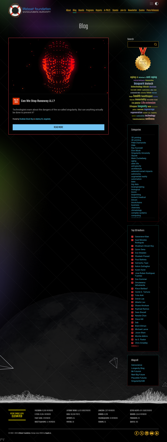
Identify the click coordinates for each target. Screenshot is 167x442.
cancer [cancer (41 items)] (139, 90)
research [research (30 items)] (145, 113)
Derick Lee (139, 299)
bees (133, 181)
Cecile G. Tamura (142, 292)
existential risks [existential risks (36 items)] (135, 93)
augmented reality (139, 176)
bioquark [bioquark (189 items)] (139, 84)
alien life (135, 163)
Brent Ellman (140, 326)
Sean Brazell (140, 312)
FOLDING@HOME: (103, 418)
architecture (136, 168)
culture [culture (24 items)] (151, 90)
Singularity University (140, 153)
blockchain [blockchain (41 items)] (152, 87)
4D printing (136, 140)
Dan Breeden (140, 253)
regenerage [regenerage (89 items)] (149, 109)
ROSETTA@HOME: (40, 422)
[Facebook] (137, 433)
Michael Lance (141, 329)
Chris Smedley (141, 343)
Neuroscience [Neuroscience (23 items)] (154, 107)
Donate (115, 10)
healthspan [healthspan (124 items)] (147, 96)
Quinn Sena (140, 249)
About (68, 10)
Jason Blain (140, 332)
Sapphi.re (48, 433)
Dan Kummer (141, 279)
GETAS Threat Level (17, 415)
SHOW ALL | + (135, 346)
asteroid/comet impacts (141, 171)
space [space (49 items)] (134, 116)
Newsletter (132, 10)
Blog (74, 10)
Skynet (134, 155)
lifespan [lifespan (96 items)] (133, 106)
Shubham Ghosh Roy (26, 119)
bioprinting (136, 194)
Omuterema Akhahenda (140, 283)
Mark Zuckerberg (138, 158)
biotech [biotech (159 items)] (149, 83)
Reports (99, 10)
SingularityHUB (138, 381)
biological (135, 189)
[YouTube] (152, 433)
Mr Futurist (136, 371)
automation (136, 179)
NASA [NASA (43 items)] (149, 107)
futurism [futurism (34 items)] (154, 93)
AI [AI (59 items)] (137, 77)
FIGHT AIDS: (39, 418)
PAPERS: (69, 422)
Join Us (123, 10)
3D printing (136, 137)
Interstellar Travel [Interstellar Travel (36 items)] (152, 100)
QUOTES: (132, 422)
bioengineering (137, 187)
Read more (58, 127)
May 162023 (16, 101)
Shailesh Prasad (142, 256)
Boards (81, 10)
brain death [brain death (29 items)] (133, 90)
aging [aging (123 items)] (133, 77)
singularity (47, 119)
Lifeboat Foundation (24, 433)
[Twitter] (142, 433)
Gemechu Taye (141, 263)
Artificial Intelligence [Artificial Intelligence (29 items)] (139, 80)
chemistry (135, 207)
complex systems (139, 213)
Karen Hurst (140, 270)
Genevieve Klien (142, 236)
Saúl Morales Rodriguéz (141, 241)
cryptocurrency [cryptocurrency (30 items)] (146, 90)
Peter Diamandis (138, 143)
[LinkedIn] (147, 433)
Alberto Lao (140, 302)
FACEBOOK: (38, 410)
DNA (133, 145)
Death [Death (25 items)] (155, 90)
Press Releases (153, 10)
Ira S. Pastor (140, 339)
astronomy (136, 174)
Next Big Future (138, 374)
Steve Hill (139, 319)
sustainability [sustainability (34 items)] (140, 116)
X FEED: (37, 414)
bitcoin (134, 200)
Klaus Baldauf (141, 288)
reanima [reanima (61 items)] (140, 109)
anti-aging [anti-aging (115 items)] (151, 77)
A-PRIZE (107, 10)
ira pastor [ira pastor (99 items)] (136, 103)
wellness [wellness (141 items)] (149, 119)
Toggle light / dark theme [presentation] (156, 3)
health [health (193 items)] (137, 96)
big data (135, 184)
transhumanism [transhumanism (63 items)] (139, 119)
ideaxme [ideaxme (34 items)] (132, 100)
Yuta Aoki (139, 295)
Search (155, 44)
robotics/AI (39, 119)
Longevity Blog (137, 368)
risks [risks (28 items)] (149, 113)
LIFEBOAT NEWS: (72, 410)
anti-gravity (136, 166)
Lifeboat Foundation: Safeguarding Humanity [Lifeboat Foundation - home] (29, 10)
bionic (134, 192)
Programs (90, 10)
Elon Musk (136, 150)
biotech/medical (138, 197)
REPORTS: (70, 418)
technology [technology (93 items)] (150, 115)
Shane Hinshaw (142, 305)
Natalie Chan (140, 315)
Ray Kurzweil (137, 148)
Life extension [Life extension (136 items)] (148, 103)
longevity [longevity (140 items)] (142, 106)
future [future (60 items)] (149, 93)
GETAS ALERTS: (135, 410)
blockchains (136, 202)
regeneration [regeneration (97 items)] (136, 112)
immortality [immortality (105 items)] (140, 99)
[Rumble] (157, 433)
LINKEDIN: (101, 410)
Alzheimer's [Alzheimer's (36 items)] (142, 78)
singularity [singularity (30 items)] (154, 113)
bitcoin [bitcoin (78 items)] (146, 87)
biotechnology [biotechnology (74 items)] (137, 87)
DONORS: (101, 414)
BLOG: (68, 414)
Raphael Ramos (142, 309)
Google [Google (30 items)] (131, 97)
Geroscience (136, 365)
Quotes (142, 10)
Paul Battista (140, 259)
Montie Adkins (141, 336)
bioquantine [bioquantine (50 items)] (149, 80)
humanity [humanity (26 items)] (155, 97)
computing (136, 215)
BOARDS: (133, 414)
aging (133, 161)
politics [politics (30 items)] (135, 110)
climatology (136, 210)
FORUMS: (101, 422)
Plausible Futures (139, 378)
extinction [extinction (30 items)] (143, 93)
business (135, 205)
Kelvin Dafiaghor (142, 266)
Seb (136, 322)
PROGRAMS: (134, 418)
